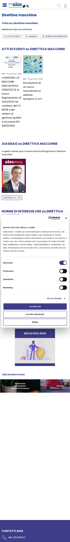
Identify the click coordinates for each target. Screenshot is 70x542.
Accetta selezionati (35, 314)
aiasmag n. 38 (11, 197)
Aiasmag (33, 36)
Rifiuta (35, 322)
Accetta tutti (35, 306)
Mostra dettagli (54, 298)
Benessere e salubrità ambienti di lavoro (20, 386)
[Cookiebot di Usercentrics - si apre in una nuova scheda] (48, 218)
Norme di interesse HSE (56, 36)
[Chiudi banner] (66, 218)
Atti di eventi (13, 36)
